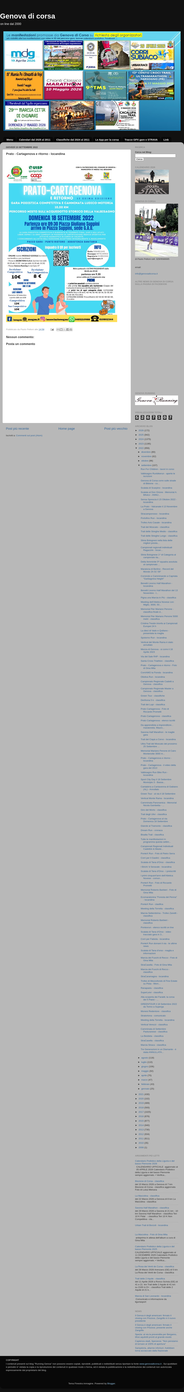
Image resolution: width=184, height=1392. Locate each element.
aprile (144, 1075)
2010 (141, 1143)
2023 (141, 443)
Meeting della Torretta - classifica (157, 908)
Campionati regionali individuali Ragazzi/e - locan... (156, 548)
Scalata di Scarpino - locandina (156, 488)
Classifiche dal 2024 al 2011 (72, 139)
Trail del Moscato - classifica (155, 527)
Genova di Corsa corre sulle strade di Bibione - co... (158, 482)
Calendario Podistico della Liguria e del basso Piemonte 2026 (154, 1162)
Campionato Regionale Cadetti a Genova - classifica (157, 682)
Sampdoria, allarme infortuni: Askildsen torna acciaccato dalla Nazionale (154, 1349)
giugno (145, 1066)
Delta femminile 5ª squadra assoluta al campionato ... (159, 563)
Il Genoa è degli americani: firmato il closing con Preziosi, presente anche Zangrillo (153, 1328)
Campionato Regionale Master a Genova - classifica (157, 689)
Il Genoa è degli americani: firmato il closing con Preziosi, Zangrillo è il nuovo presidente (155, 1318)
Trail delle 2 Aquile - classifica (150, 1278)
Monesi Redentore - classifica (156, 1011)
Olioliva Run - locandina (153, 677)
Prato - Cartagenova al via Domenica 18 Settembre (154, 820)
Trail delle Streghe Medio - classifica (159, 531)
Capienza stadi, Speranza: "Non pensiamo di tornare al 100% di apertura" (156, 1342)
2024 (141, 439)
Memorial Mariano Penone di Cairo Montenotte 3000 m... (158, 752)
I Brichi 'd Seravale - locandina (156, 867)
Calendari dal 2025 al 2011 (34, 139)
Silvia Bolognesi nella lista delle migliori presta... (157, 541)
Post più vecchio (115, 428)
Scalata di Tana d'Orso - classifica (158, 862)
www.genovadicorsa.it (150, 1364)
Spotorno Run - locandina (154, 637)
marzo (144, 1080)
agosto (145, 1057)
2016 (141, 1116)
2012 (141, 1134)
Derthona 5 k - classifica (153, 700)
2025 (141, 435)
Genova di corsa (27, 16)
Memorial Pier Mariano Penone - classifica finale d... (157, 610)
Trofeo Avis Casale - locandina (156, 522)
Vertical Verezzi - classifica (154, 1024)
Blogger (111, 1383)
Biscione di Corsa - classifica (149, 1181)
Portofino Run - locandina (153, 518)
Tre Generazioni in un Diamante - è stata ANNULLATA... (158, 1050)
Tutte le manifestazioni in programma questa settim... (156, 840)
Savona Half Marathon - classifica (152, 1207)
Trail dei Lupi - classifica (153, 704)
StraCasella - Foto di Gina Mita (156, 965)
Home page (66, 428)
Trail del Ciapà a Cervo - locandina (158, 739)
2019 (141, 1103)
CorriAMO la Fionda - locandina (157, 672)
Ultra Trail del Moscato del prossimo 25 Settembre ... (159, 745)
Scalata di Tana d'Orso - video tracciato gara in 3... (156, 933)
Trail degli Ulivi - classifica (154, 814)
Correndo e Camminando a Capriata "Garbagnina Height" (159, 577)
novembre (146, 456)
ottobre (145, 460)
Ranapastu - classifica (152, 988)
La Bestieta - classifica (152, 1036)
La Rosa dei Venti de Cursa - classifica (154, 1266)
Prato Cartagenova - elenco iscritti (158, 720)
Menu (10, 139)
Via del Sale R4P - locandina (155, 656)
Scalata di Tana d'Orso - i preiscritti (158, 871)
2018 (141, 1107)
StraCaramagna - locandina (155, 976)
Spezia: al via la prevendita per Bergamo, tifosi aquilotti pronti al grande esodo (156, 1335)
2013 (141, 1129)
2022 (141, 448)
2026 (141, 430)
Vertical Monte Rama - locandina (157, 798)
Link (166, 139)
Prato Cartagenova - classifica (156, 716)
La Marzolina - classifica (147, 1196)
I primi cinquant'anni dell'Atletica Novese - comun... (157, 877)
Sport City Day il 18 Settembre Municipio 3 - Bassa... (156, 780)
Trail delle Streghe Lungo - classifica (159, 536)
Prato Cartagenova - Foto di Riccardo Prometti (155, 710)
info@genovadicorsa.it (146, 273)
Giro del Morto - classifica (153, 810)
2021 (141, 1094)
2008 (141, 1147)
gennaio (145, 1088)
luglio (144, 1062)
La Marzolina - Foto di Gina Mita (151, 1234)
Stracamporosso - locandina (155, 513)
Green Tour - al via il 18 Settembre (158, 793)
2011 (141, 1138)
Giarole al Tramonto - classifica (156, 826)
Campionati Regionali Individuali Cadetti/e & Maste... (157, 847)
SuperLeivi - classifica (152, 992)
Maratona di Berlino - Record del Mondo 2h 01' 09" (157, 570)
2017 (141, 1112)
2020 (141, 1098)
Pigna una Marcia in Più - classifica (158, 597)
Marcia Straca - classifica (153, 1045)
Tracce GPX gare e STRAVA (141, 139)
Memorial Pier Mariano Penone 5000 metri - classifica (159, 617)
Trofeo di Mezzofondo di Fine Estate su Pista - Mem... (159, 982)
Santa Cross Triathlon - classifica (157, 661)
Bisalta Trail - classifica (152, 834)
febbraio (145, 1084)
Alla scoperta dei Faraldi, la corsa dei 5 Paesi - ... (158, 998)
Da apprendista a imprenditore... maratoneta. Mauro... (157, 726)
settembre (146, 465)
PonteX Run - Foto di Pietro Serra (158, 853)
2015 (141, 1121)
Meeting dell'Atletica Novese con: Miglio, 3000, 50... (157, 603)
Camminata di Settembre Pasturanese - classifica (154, 1030)
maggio (145, 1071)
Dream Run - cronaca (152, 830)
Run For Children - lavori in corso (157, 469)
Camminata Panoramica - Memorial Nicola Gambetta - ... (159, 804)
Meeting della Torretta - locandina (157, 1020)
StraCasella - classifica (152, 1040)
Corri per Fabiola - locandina (155, 939)
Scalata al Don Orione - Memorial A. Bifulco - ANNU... (159, 493)
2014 (141, 1125)
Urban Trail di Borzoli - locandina (151, 1225)
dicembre (146, 452)
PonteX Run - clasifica (152, 904)
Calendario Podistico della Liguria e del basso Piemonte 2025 (154, 1247)
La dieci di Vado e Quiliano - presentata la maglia (155, 632)
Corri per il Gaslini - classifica (155, 858)
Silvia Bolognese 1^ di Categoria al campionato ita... (158, 556)
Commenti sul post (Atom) (29, 435)
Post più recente (17, 428)
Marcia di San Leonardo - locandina (153, 1296)
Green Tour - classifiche (153, 695)
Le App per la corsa (107, 139)
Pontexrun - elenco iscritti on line (157, 927)
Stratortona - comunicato (153, 1015)
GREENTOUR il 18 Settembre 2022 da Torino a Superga (159, 1005)
